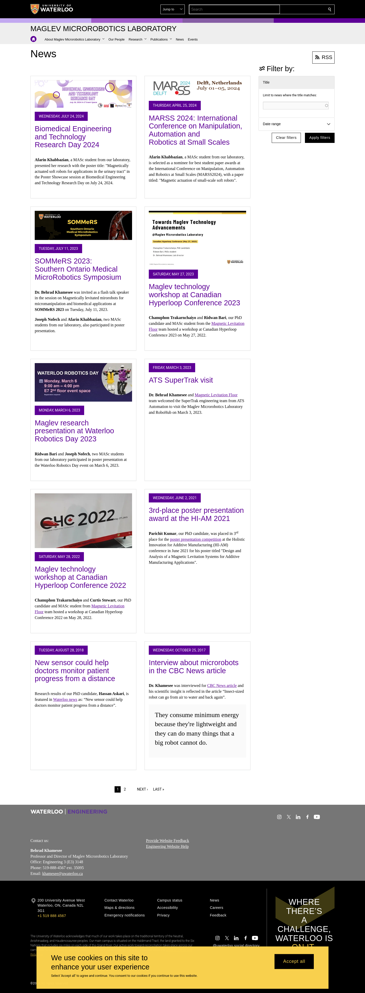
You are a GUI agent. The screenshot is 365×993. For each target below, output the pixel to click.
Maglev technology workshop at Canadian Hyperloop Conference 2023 (194, 295)
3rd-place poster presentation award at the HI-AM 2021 (196, 514)
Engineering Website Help (167, 846)
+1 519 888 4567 (52, 916)
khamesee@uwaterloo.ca (62, 873)
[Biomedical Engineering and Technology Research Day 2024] (83, 94)
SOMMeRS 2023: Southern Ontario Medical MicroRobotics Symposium (78, 269)
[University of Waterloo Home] (52, 9)
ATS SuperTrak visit (181, 380)
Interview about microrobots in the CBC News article (194, 667)
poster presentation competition (195, 539)
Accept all (294, 961)
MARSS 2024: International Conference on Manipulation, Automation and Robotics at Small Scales (195, 130)
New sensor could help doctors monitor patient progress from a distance (75, 671)
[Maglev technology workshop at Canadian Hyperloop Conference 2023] (197, 238)
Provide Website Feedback (167, 840)
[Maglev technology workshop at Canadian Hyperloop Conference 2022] (83, 520)
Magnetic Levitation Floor (216, 395)
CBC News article (221, 685)
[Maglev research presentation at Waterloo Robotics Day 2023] (83, 382)
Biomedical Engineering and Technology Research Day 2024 (73, 137)
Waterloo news (65, 699)
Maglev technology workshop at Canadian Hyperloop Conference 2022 (80, 577)
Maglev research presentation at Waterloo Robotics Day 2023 (74, 431)
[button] (293, 9)
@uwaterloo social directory (236, 946)
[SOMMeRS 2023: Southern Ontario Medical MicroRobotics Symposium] (83, 225)
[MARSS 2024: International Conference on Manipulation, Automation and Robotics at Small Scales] (197, 88)
